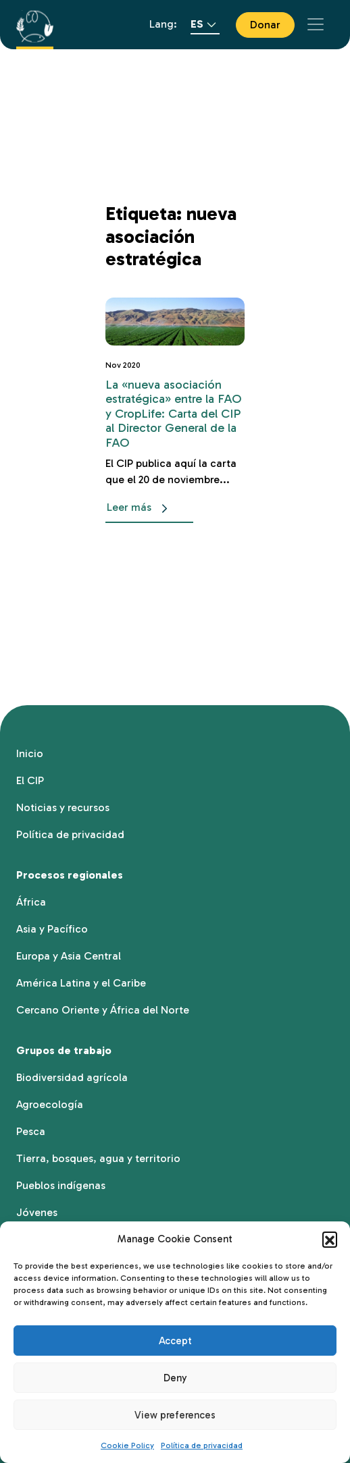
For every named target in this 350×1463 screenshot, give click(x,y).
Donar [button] (265, 24)
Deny (175, 1378)
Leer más (140, 509)
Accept (175, 1341)
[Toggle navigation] (315, 24)
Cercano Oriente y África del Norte (102, 1009)
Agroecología (49, 1104)
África (31, 901)
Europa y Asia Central (68, 955)
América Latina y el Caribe (81, 982)
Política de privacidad (202, 1445)
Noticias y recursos (62, 807)
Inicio (29, 753)
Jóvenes (36, 1212)
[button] (329, 1239)
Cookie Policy (127, 1445)
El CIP (30, 780)
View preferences (175, 1415)
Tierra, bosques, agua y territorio (98, 1158)
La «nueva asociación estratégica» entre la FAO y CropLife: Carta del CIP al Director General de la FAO (173, 413)
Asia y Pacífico (52, 928)
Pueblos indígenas (60, 1185)
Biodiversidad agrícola (72, 1077)
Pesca (30, 1131)
